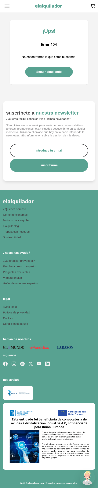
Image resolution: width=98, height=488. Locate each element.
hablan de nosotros (17, 339)
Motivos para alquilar (16, 220)
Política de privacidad (16, 312)
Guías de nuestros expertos (20, 283)
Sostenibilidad (12, 237)
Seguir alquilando (49, 71)
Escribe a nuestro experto (19, 266)
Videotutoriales (12, 277)
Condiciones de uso (15, 323)
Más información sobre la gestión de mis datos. (50, 135)
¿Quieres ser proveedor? (19, 260)
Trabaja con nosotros (16, 231)
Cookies (8, 318)
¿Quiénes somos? (14, 209)
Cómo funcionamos (15, 214)
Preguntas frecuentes (16, 272)
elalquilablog (11, 226)
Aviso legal (10, 306)
